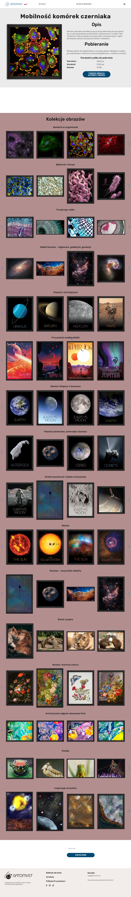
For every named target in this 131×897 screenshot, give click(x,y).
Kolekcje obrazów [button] (83, 4)
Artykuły (42, 4)
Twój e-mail (72, 845)
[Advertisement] (65, 100)
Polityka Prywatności (55, 881)
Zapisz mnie (80, 855)
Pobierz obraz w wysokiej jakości (96, 74)
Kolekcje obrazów (54, 873)
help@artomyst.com (94, 876)
